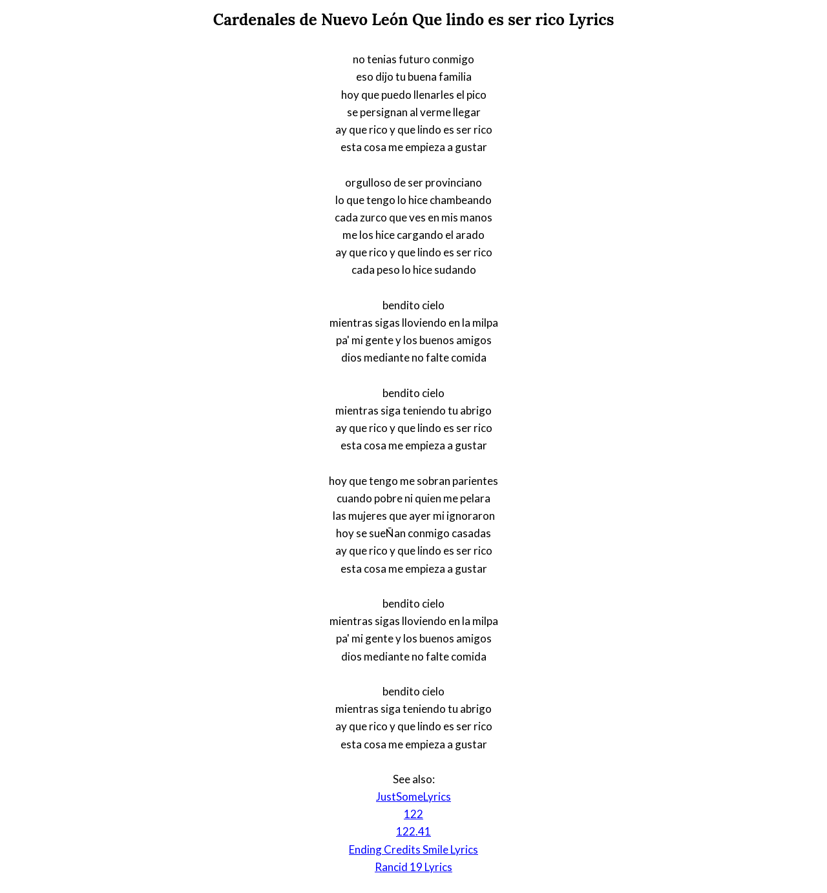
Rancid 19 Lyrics (413, 867)
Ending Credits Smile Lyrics (413, 849)
